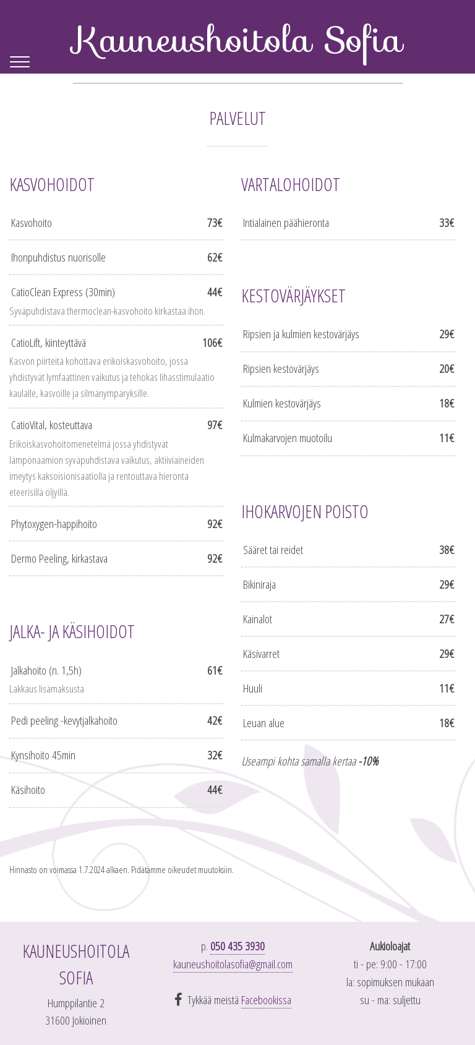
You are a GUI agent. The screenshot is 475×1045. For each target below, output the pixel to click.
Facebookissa (266, 999)
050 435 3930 (237, 945)
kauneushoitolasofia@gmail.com (233, 963)
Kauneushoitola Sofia (238, 39)
